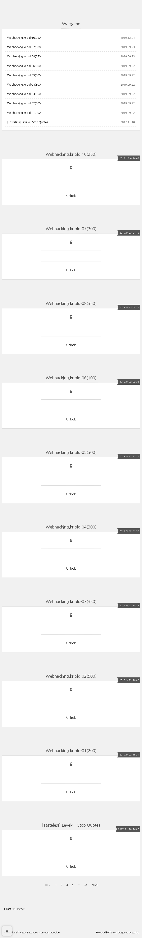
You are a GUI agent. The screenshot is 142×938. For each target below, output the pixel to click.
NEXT (95, 884)
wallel (135, 932)
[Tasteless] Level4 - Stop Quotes (27, 122)
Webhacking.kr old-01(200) (24, 112)
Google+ (55, 932)
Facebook (32, 932)
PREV (47, 884)
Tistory (113, 932)
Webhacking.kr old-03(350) (24, 94)
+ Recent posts (14, 908)
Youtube (44, 932)
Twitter (22, 932)
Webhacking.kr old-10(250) (24, 37)
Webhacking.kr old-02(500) (24, 103)
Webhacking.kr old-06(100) (24, 66)
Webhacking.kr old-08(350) (24, 56)
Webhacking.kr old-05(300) (24, 75)
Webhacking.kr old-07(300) (24, 47)
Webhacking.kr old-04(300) (24, 84)
